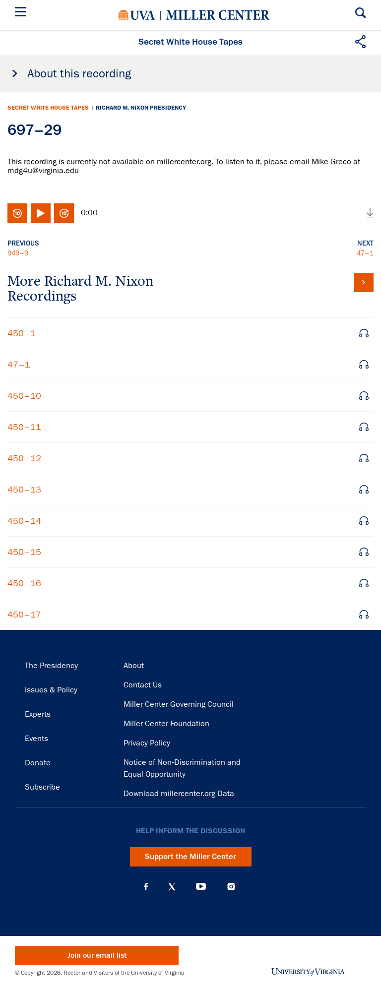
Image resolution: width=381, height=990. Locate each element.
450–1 (21, 333)
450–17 (24, 614)
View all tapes (364, 282)
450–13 (24, 489)
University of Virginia (137, 15)
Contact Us (143, 685)
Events (36, 738)
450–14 (24, 520)
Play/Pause (41, 213)
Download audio (370, 213)
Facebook (146, 887)
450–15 (24, 552)
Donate (38, 763)
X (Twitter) (172, 886)
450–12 (24, 458)
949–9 (17, 252)
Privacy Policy (147, 743)
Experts (38, 714)
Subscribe (42, 787)
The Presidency (51, 666)
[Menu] (22, 13)
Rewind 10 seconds (17, 213)
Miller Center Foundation (166, 724)
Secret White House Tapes (48, 108)
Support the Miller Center (190, 857)
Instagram (231, 886)
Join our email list (97, 955)
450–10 (24, 395)
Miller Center (217, 15)
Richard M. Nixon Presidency (141, 108)
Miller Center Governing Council (179, 704)
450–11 (24, 427)
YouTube (201, 887)
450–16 (24, 583)
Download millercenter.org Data (179, 794)
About (134, 666)
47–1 (365, 252)
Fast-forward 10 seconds (64, 213)
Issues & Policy (51, 690)
